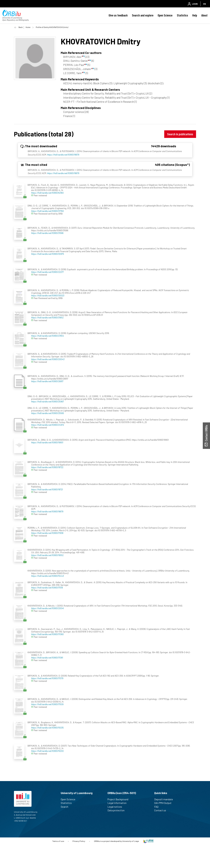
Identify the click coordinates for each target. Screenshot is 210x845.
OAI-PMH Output (164, 802)
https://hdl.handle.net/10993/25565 (47, 413)
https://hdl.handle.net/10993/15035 (47, 727)
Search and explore (142, 15)
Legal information (118, 802)
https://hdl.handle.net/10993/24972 (47, 424)
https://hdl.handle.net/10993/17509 (47, 704)
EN (204, 4)
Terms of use (58, 841)
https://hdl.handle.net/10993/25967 (47, 401)
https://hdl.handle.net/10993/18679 (63, 154)
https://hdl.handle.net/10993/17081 (47, 657)
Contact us (161, 810)
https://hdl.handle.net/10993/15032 (47, 751)
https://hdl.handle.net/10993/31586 (47, 233)
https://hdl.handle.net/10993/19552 (47, 555)
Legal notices (116, 806)
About (204, 15)
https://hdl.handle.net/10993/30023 (47, 295)
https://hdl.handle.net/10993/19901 (47, 442)
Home (28, 27)
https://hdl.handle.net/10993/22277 (47, 272)
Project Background (119, 799)
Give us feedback (118, 15)
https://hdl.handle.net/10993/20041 (47, 608)
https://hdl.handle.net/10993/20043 (47, 359)
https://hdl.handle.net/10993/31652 (47, 317)
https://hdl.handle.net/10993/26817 (47, 381)
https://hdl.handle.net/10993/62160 (47, 192)
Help (194, 15)
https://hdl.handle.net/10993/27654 (47, 335)
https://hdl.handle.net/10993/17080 (47, 634)
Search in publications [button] (180, 134)
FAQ (157, 806)
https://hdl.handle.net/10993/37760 (47, 211)
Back (21, 27)
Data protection (117, 810)
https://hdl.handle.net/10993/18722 (47, 467)
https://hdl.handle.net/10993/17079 (47, 678)
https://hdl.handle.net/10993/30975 (47, 253)
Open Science (165, 15)
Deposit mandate (165, 799)
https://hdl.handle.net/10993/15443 (47, 575)
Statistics (182, 15)
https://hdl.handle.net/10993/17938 (47, 533)
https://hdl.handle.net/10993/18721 (47, 489)
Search (66, 806)
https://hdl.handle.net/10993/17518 (47, 587)
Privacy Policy (79, 841)
